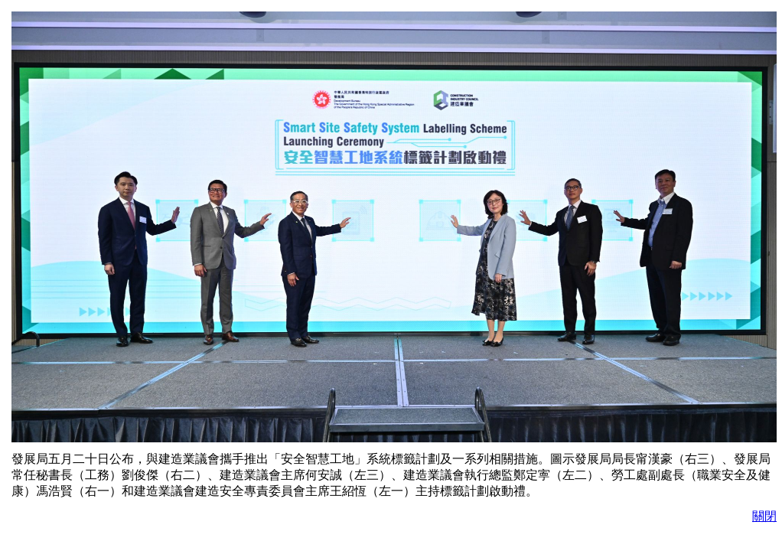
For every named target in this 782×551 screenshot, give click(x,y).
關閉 (764, 516)
